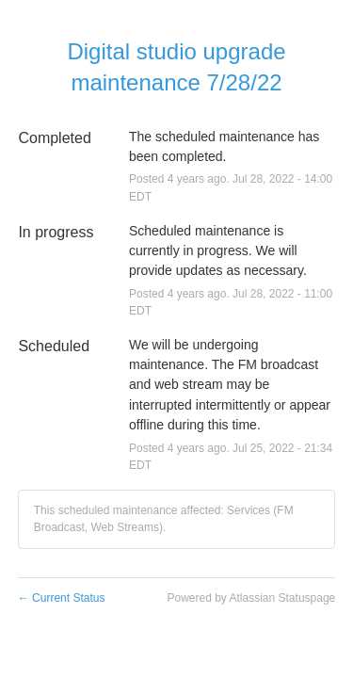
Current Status (61, 598)
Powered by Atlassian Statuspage (251, 598)
